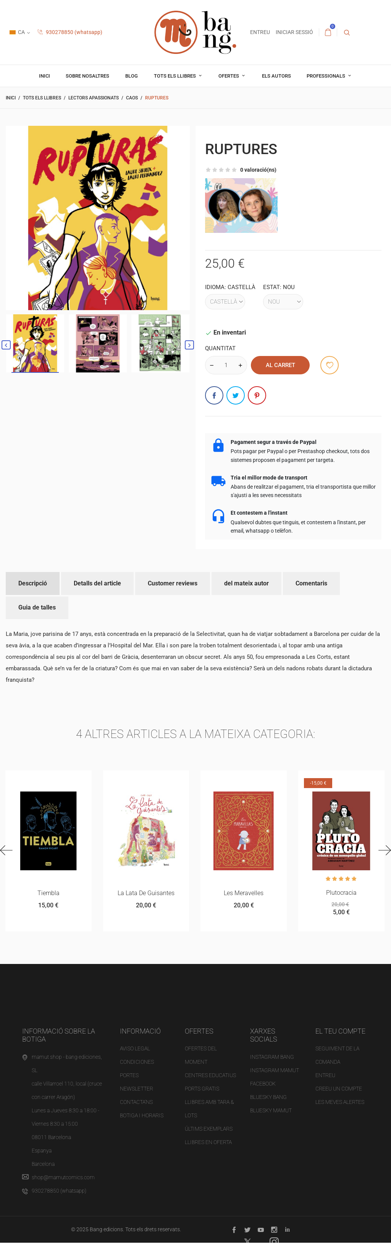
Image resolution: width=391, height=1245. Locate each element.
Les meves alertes (339, 1104)
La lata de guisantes (145, 893)
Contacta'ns (136, 1104)
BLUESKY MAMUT (271, 1113)
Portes (129, 1077)
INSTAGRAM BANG (272, 1059)
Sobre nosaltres (87, 76)
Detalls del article (97, 583)
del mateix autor (246, 583)
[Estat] (283, 301)
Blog (131, 76)
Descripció (32, 583)
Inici (44, 76)
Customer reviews (172, 583)
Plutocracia (341, 893)
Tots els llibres (175, 76)
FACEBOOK (263, 1086)
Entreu (325, 1077)
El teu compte (340, 1033)
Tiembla (48, 893)
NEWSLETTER (136, 1091)
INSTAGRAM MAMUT (274, 1072)
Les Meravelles (243, 893)
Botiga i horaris (141, 1118)
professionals (326, 76)
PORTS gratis (202, 1091)
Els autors (276, 76)
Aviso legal (135, 1051)
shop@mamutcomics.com (63, 1180)
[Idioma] (225, 301)
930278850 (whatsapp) (69, 32)
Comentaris (311, 583)
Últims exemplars (209, 1131)
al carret (280, 365)
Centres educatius (210, 1077)
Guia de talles (37, 607)
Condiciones (137, 1064)
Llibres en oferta (208, 1144)
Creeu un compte (338, 1091)
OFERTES (229, 76)
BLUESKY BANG (268, 1099)
